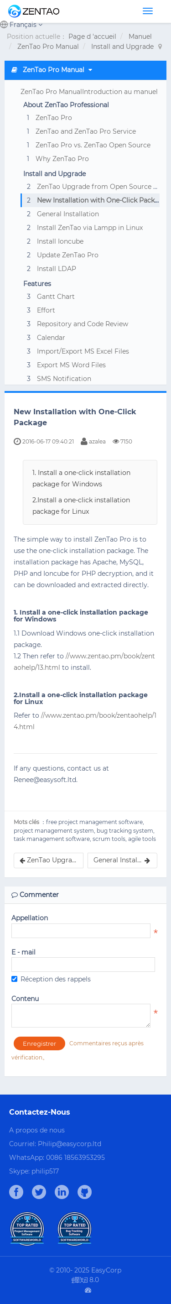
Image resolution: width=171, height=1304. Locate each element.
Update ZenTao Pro (67, 255)
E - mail (23, 952)
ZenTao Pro (54, 118)
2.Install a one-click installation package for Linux (81, 506)
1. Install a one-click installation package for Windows (81, 478)
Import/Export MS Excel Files (83, 351)
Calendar (51, 338)
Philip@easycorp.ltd (69, 1144)
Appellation (29, 918)
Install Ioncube (60, 241)
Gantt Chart (56, 296)
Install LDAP (56, 269)
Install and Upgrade (122, 46)
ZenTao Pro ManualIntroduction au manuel (89, 92)
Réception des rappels (51, 979)
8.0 (85, 1280)
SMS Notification (64, 379)
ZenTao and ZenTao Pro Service (86, 131)
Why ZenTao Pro (62, 159)
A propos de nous (37, 1130)
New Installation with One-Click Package (101, 200)
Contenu (25, 999)
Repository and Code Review (82, 324)
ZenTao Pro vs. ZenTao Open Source (93, 145)
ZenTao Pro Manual (48, 46)
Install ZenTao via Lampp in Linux (90, 228)
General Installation (68, 214)
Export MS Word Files (71, 365)
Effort (46, 310)
